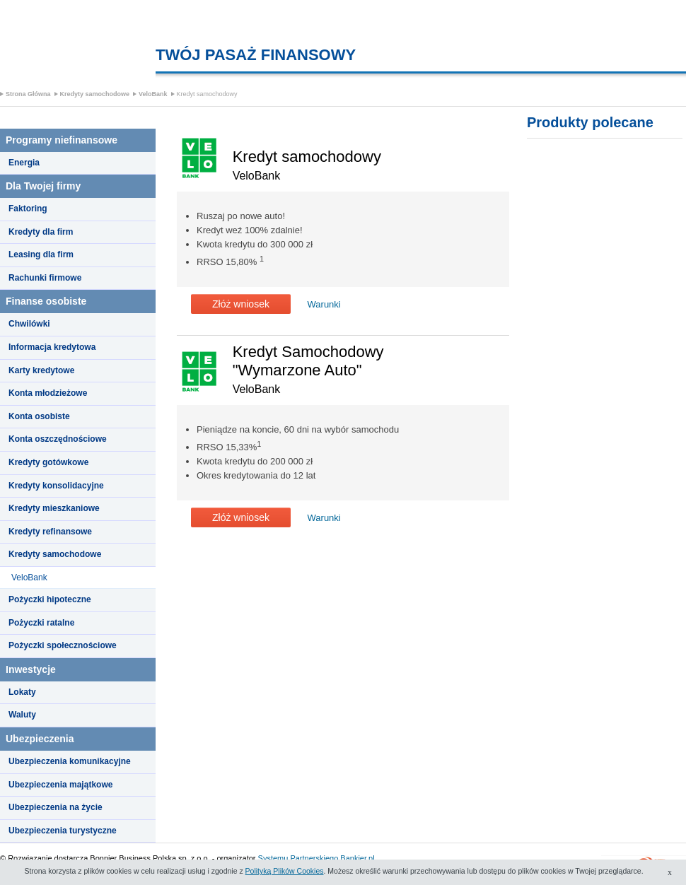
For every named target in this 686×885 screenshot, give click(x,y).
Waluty (22, 715)
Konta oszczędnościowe (57, 439)
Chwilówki (29, 324)
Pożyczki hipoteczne (49, 599)
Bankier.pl (357, 858)
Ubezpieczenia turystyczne (62, 831)
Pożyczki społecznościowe (62, 645)
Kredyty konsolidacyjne (56, 486)
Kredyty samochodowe (95, 94)
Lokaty (22, 692)
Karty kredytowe (41, 370)
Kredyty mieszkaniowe (54, 508)
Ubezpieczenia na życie (55, 807)
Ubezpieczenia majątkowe (60, 785)
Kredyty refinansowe (50, 532)
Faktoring (27, 208)
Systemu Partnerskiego (298, 858)
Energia (24, 163)
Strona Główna (28, 94)
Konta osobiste (39, 416)
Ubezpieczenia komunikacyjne (69, 761)
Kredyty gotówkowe (48, 462)
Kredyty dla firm (40, 232)
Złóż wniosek (240, 304)
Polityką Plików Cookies (284, 871)
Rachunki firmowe (44, 278)
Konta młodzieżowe (47, 393)
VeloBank (153, 94)
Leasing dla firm (41, 254)
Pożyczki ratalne (41, 623)
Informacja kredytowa (51, 347)
